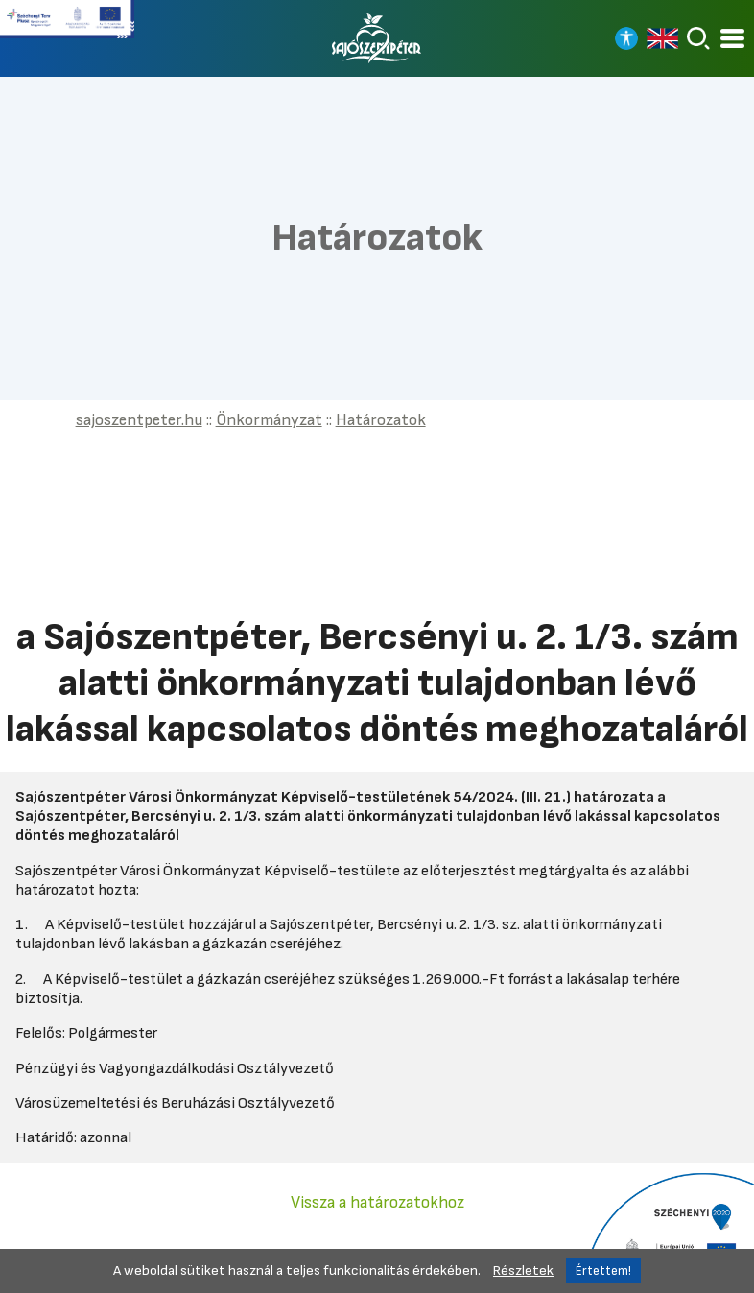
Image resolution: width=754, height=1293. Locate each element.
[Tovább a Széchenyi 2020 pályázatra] (667, 1231)
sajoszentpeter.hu (139, 420)
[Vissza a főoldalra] (377, 38)
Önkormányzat (269, 420)
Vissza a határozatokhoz (377, 1202)
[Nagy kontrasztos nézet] (626, 38)
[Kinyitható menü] (732, 39)
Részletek (523, 1270)
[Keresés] (698, 38)
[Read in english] (662, 38)
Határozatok (381, 420)
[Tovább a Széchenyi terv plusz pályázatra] (67, 27)
